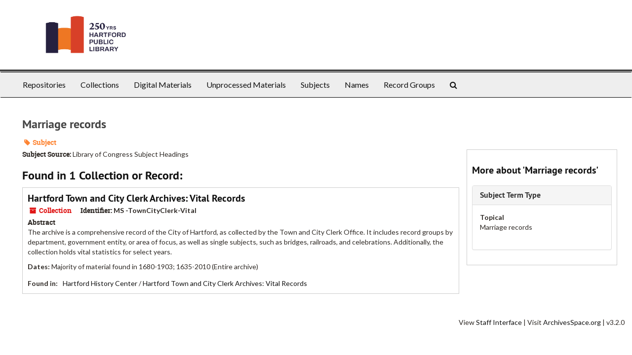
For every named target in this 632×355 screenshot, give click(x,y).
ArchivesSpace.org (572, 322)
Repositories (44, 84)
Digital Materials (163, 84)
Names (357, 84)
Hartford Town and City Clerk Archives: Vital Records (136, 198)
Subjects (315, 84)
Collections (99, 84)
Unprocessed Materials (246, 84)
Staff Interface (499, 322)
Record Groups (409, 84)
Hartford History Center (100, 283)
